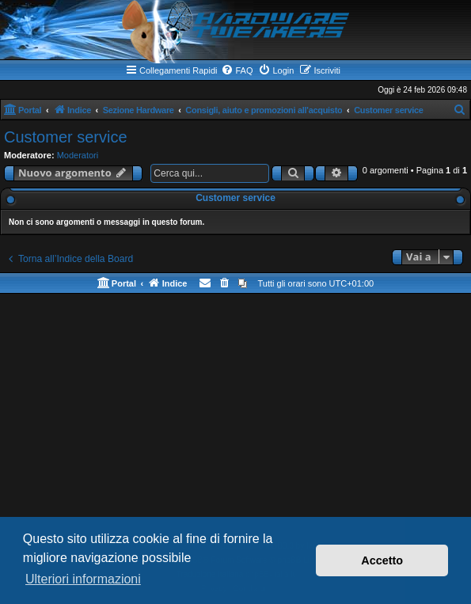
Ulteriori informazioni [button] (83, 579)
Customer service (65, 137)
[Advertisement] (235, 420)
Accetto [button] (382, 560)
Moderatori (78, 155)
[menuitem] (237, 70)
